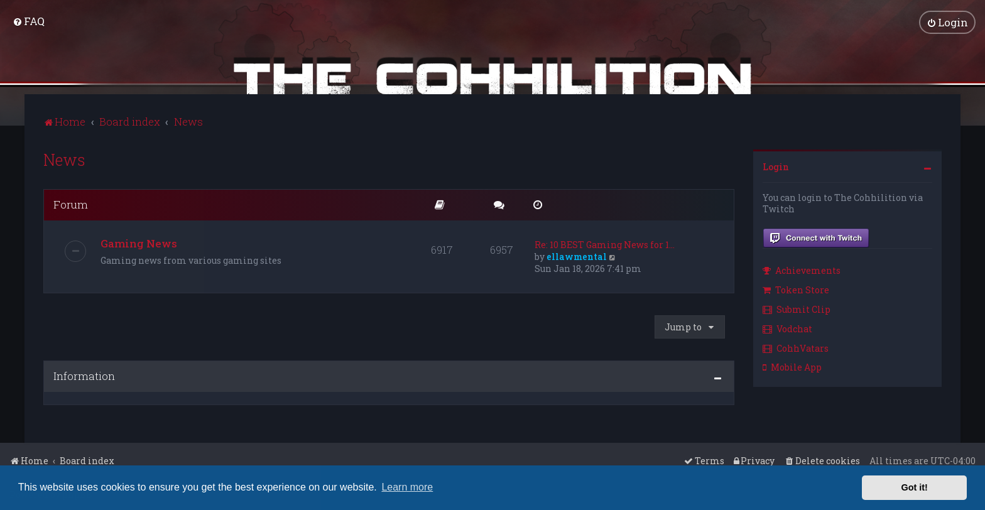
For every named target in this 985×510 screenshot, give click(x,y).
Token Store (796, 289)
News (64, 158)
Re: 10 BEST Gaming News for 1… (605, 243)
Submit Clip (796, 308)
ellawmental (577, 255)
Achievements (802, 270)
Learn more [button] (407, 487)
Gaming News (139, 242)
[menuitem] (28, 21)
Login (776, 165)
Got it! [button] (914, 487)
